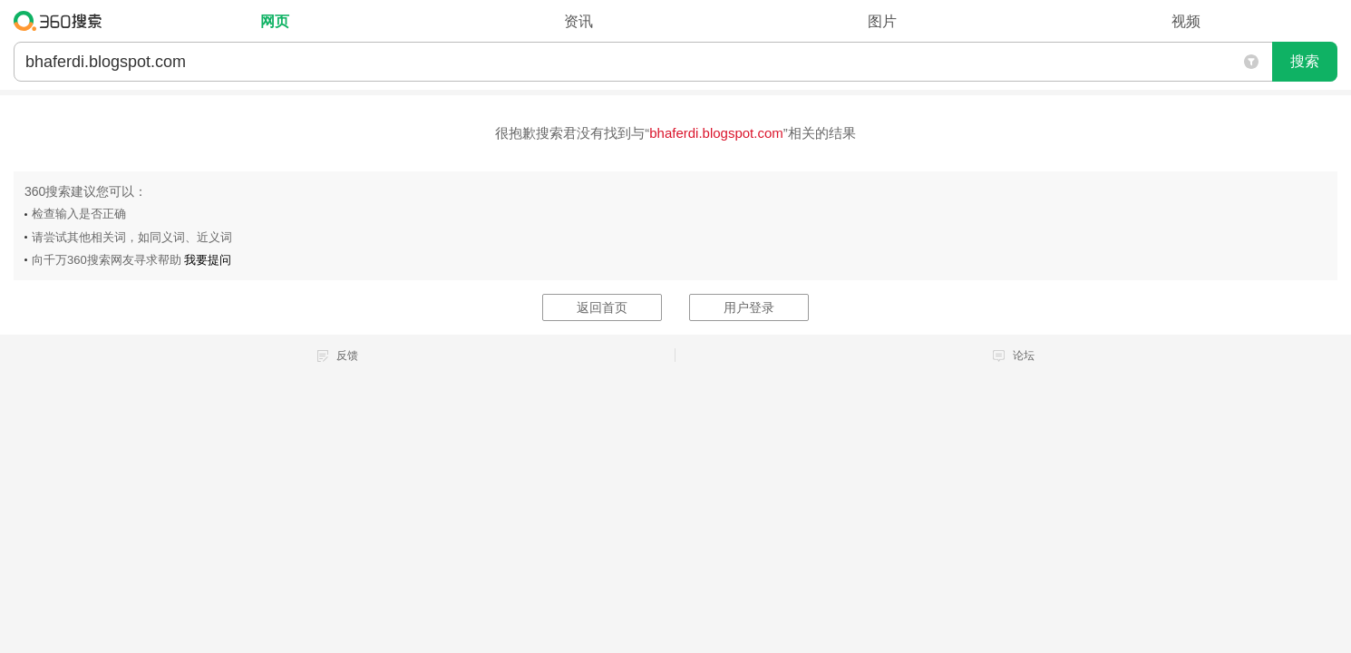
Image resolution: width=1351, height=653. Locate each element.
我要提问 (207, 260)
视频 (1185, 21)
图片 (882, 21)
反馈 (347, 355)
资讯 (578, 21)
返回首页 (602, 307)
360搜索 (62, 21)
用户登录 (749, 307)
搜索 (1304, 61)
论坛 (1024, 355)
